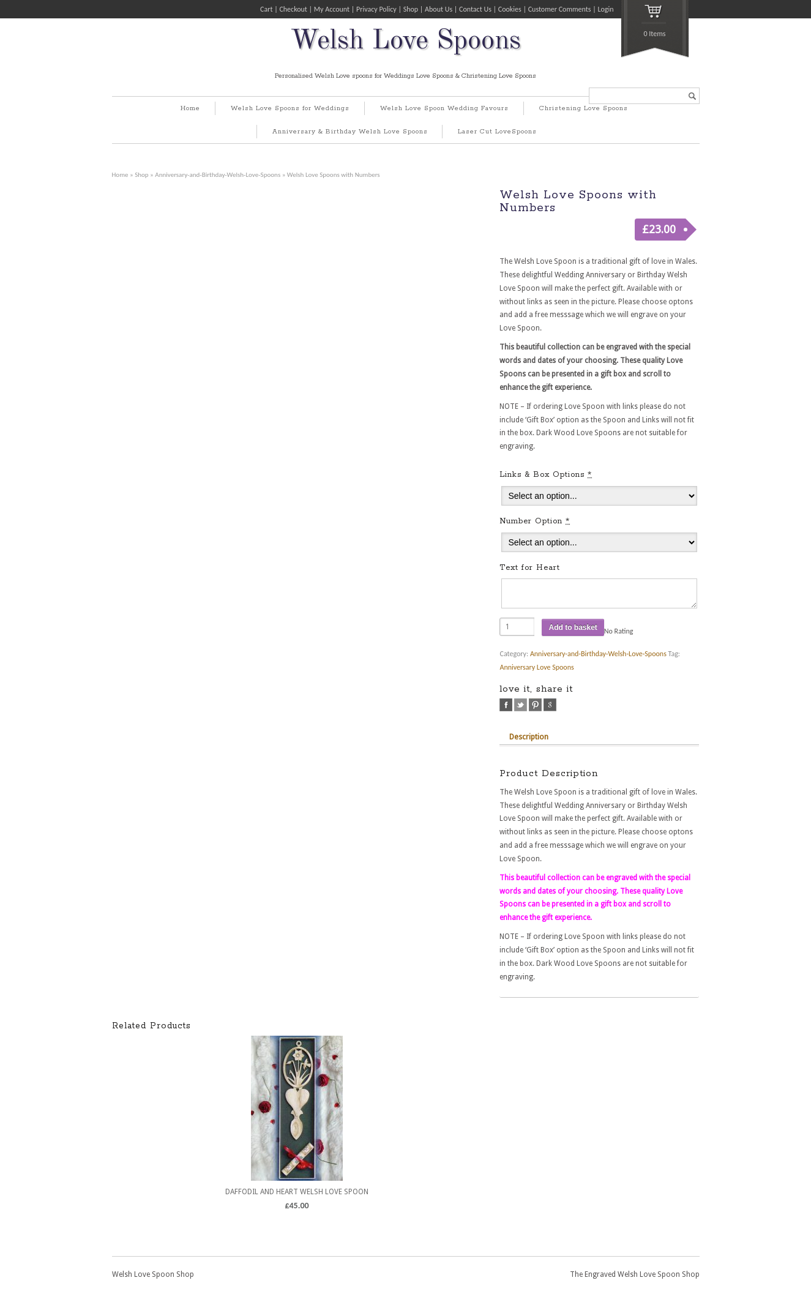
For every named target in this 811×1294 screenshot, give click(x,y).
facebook (505, 704)
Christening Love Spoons (583, 108)
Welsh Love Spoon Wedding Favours (444, 108)
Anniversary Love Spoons (536, 667)
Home (190, 108)
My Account (331, 9)
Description (528, 736)
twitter (520, 704)
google (550, 704)
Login (605, 9)
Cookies (509, 9)
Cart (266, 9)
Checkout (293, 9)
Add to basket (572, 627)
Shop (410, 9)
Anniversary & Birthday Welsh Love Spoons (350, 131)
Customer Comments (559, 9)
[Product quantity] (517, 627)
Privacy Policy (376, 9)
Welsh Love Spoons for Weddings (290, 108)
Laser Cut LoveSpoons (497, 131)
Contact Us (475, 9)
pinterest (535, 704)
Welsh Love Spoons (405, 41)
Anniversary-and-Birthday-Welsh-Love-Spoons (217, 174)
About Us (438, 9)
